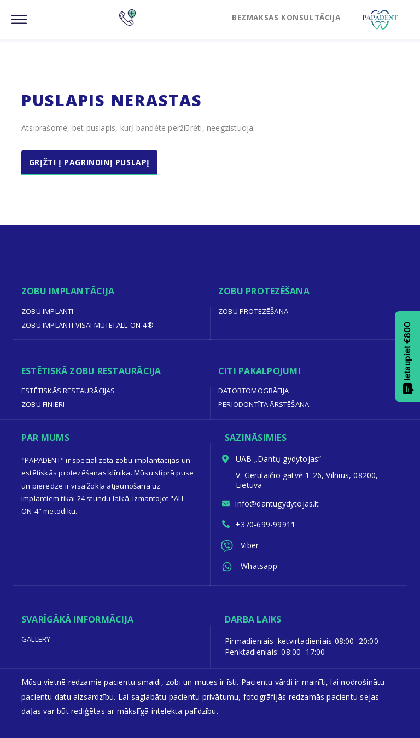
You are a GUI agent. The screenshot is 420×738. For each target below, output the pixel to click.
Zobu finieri (43, 404)
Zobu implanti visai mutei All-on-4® (87, 325)
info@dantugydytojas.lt (278, 503)
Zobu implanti (47, 311)
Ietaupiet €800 (408, 358)
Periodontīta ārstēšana (264, 404)
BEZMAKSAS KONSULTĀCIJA (283, 16)
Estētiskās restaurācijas (68, 391)
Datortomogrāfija (253, 391)
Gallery (35, 639)
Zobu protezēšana (253, 311)
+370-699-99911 (266, 525)
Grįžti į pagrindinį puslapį (89, 162)
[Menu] (19, 20)
